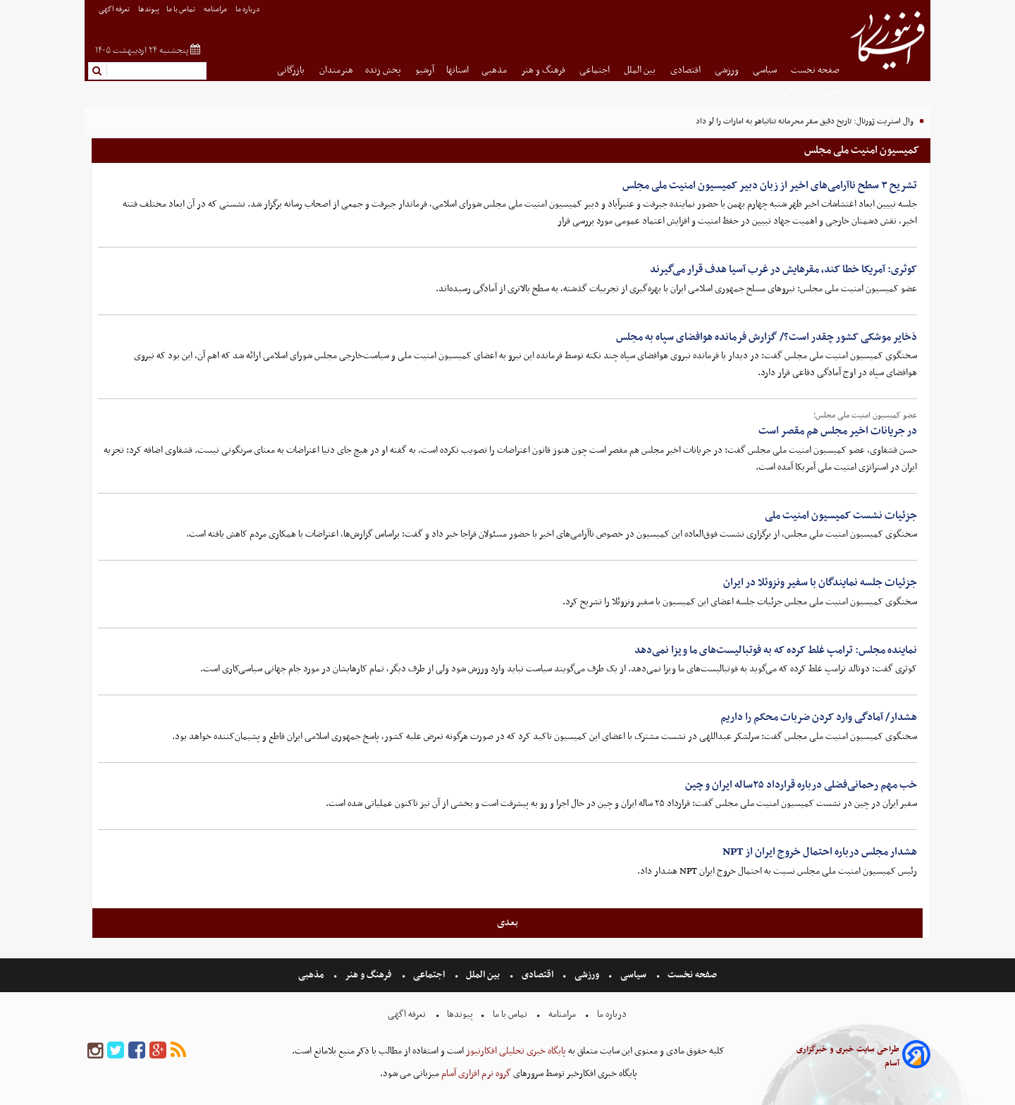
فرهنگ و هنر (544, 70)
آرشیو (424, 70)
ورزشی (728, 70)
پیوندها (148, 9)
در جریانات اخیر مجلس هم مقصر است (837, 431)
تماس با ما (181, 9)
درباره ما (248, 9)
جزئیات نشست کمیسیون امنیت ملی (841, 515)
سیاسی (766, 70)
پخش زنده (384, 70)
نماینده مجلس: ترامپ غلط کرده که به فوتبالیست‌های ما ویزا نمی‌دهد (775, 650)
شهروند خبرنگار (811, 91)
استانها (457, 70)
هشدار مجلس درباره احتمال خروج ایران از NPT (819, 852)
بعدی (507, 922)
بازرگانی (292, 70)
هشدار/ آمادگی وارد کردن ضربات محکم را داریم (818, 717)
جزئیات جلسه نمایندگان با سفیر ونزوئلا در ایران (820, 582)
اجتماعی (595, 70)
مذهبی (495, 70)
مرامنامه (216, 9)
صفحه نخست (815, 70)
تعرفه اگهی (115, 9)
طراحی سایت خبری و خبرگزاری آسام (847, 1056)
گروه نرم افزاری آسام (475, 1074)
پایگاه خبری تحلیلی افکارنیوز (515, 1051)
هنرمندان (336, 70)
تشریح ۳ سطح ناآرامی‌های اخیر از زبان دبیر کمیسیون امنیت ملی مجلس (769, 185)
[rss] (178, 1051)
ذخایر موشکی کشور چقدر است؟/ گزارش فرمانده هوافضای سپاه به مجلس (766, 337)
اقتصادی (686, 70)
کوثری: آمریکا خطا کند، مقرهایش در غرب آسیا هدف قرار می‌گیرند (783, 269)
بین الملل (641, 70)
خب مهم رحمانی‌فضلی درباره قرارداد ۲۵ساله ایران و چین (801, 785)
